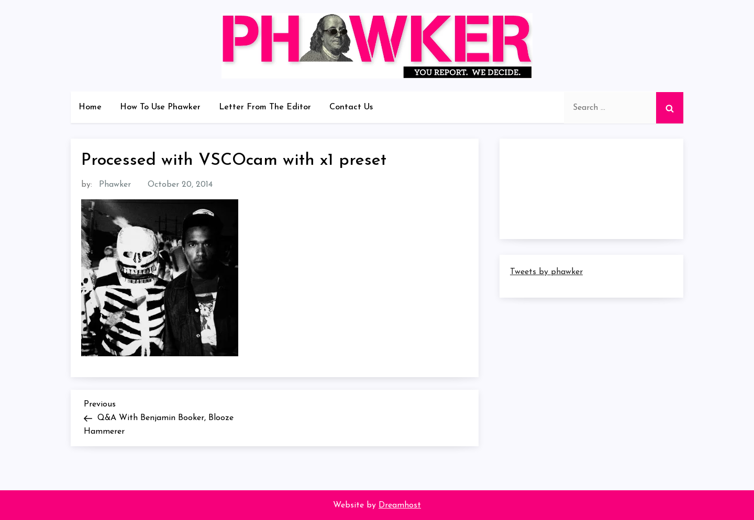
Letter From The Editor (265, 107)
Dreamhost (400, 505)
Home (90, 107)
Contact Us (351, 107)
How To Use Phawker (160, 107)
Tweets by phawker (546, 272)
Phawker (115, 184)
